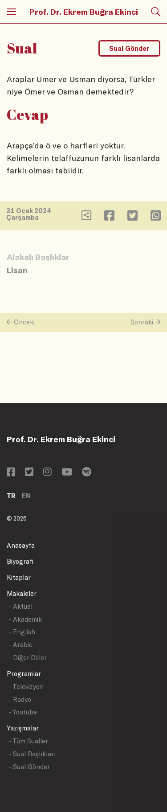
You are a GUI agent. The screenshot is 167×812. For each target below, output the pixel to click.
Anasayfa (21, 545)
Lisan (17, 270)
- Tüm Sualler (28, 741)
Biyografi (20, 561)
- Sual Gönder (29, 767)
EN (26, 496)
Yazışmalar (23, 728)
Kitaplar (19, 577)
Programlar (24, 673)
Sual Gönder (129, 48)
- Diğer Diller (27, 657)
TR (11, 496)
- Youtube (22, 712)
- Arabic (20, 644)
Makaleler (22, 593)
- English (21, 632)
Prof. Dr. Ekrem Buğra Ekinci (83, 11)
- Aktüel (20, 606)
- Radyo (19, 699)
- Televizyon (26, 686)
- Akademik (25, 619)
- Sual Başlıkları (32, 754)
